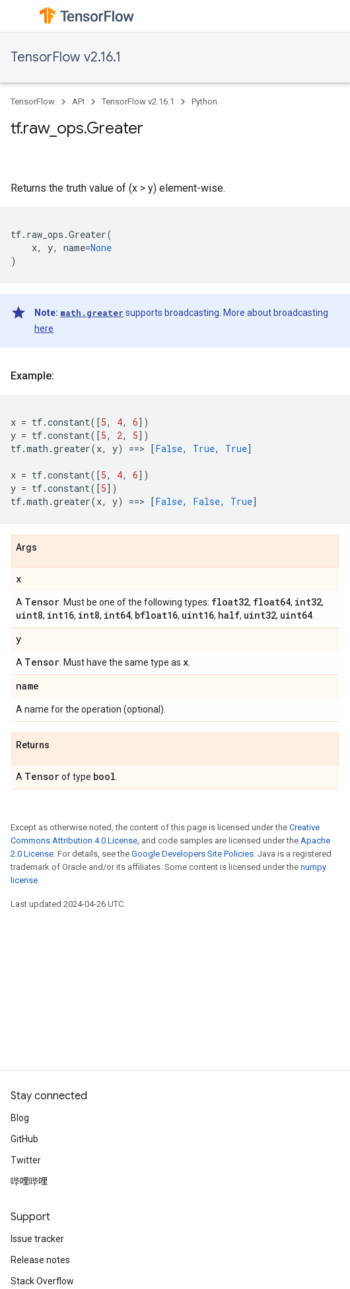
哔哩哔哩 (29, 1181)
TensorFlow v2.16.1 (66, 57)
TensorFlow (33, 101)
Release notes (40, 1260)
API (78, 101)
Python (204, 101)
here (43, 328)
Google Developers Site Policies (192, 854)
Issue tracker (37, 1238)
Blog (20, 1118)
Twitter (26, 1160)
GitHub (24, 1139)
